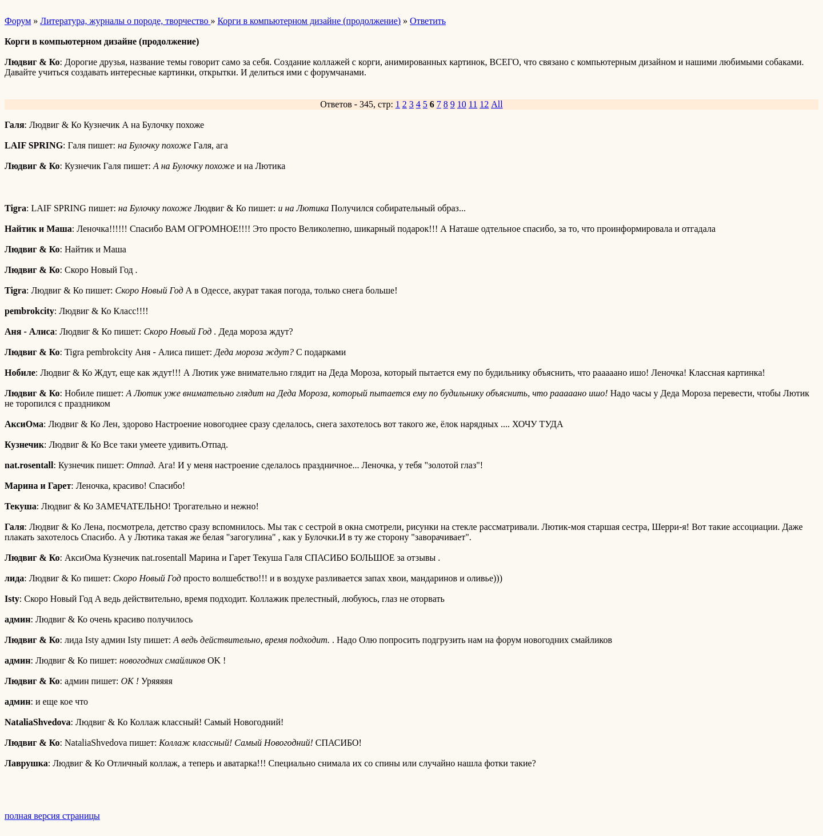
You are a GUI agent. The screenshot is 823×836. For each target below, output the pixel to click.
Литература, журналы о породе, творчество (125, 21)
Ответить (428, 21)
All (496, 104)
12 (484, 104)
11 (473, 104)
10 (461, 104)
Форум (18, 21)
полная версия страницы (52, 816)
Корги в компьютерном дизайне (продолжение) (309, 21)
